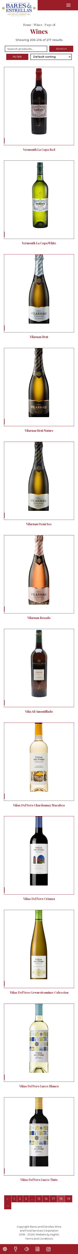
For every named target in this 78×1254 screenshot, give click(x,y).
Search (61, 48)
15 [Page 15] (38, 1199)
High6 (54, 1234)
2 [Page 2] (20, 1199)
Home (27, 25)
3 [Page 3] (26, 1199)
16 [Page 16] (46, 1199)
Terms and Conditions (39, 1238)
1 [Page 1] (14, 1199)
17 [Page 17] (53, 1199)
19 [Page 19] (68, 1199)
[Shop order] (51, 57)
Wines (38, 25)
